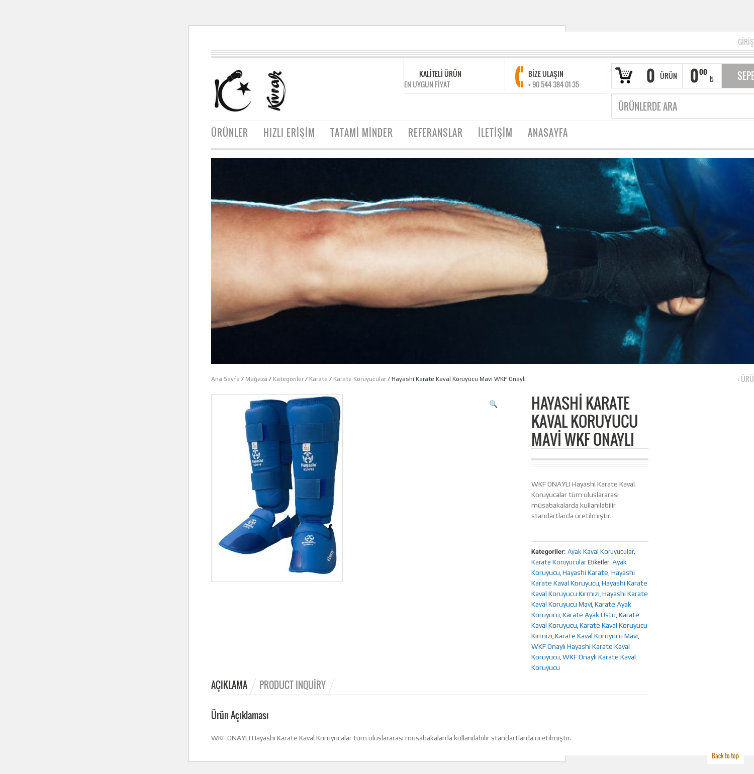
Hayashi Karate (585, 572)
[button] (493, 404)
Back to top (725, 755)
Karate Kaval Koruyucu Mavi (596, 636)
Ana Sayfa (225, 378)
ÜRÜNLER (229, 132)
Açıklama (229, 685)
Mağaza (256, 378)
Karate (318, 378)
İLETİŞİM (495, 132)
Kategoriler (288, 378)
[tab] (234, 685)
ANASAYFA (548, 132)
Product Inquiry (292, 685)
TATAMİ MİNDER (361, 132)
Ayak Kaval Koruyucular (601, 551)
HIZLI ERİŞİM (289, 132)
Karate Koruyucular (359, 378)
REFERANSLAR (435, 132)
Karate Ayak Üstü (589, 615)
